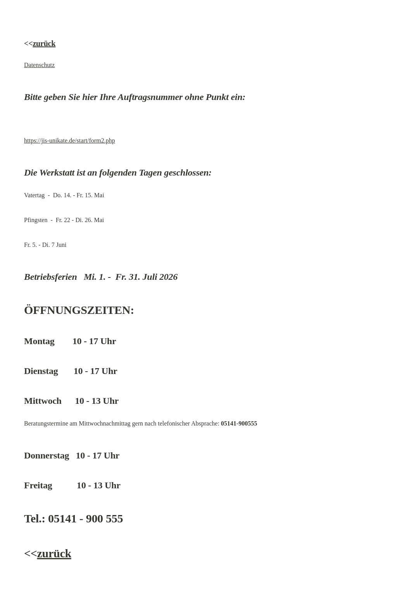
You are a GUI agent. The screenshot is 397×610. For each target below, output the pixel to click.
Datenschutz (39, 65)
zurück (44, 43)
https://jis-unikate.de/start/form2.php (69, 140)
